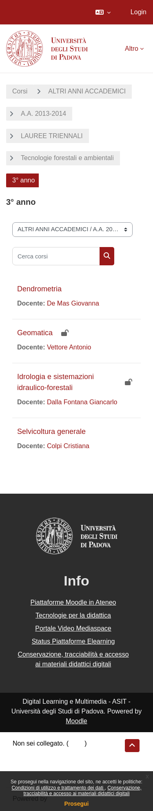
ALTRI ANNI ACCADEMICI (87, 91)
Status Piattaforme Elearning (73, 641)
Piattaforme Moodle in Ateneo (73, 602)
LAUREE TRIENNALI (52, 135)
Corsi (19, 91)
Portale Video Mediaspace (73, 628)
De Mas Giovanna (73, 303)
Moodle (76, 721)
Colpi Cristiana (68, 445)
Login (138, 12)
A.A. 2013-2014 (43, 113)
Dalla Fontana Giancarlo (82, 402)
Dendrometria (39, 289)
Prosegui (76, 803)
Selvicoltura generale (51, 431)
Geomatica (35, 333)
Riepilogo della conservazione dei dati (67, 754)
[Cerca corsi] (56, 256)
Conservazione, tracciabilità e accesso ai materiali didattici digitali (82, 790)
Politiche (25, 764)
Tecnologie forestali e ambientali (67, 157)
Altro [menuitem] (131, 48)
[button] (103, 12)
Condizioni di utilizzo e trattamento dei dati (57, 788)
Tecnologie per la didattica (73, 615)
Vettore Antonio (69, 347)
